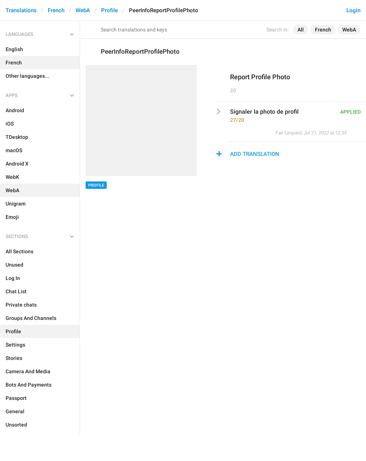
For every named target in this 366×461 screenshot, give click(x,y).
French (56, 10)
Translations (21, 10)
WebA (83, 10)
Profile (109, 10)
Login (353, 10)
